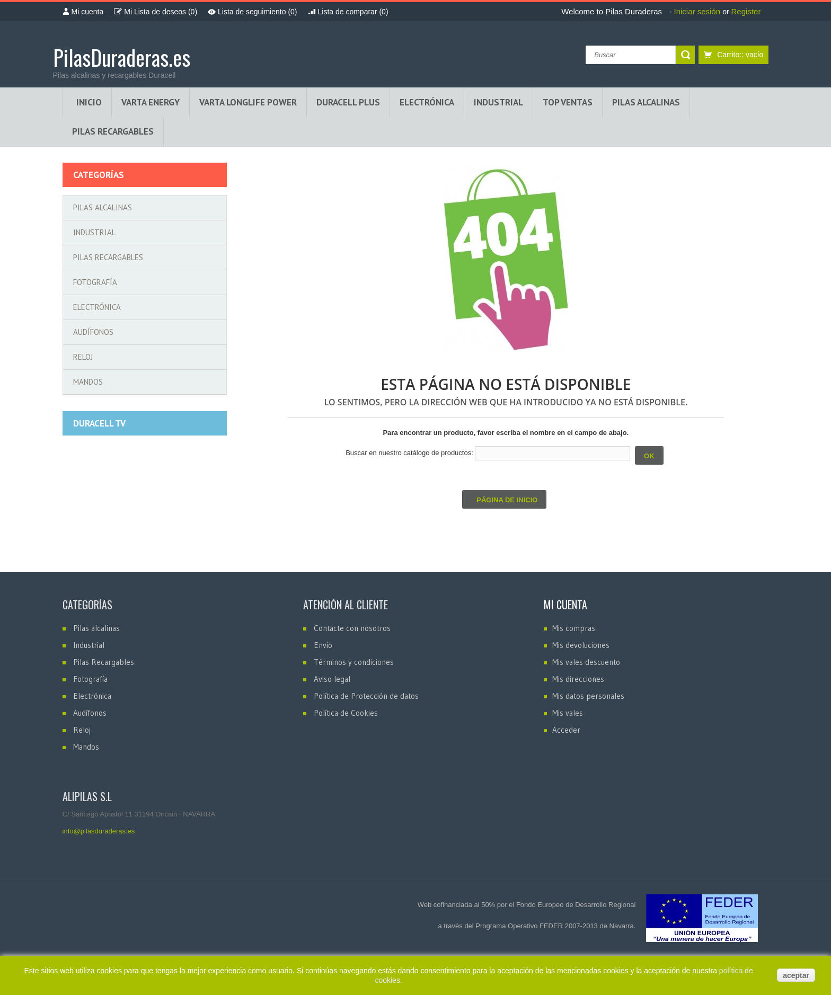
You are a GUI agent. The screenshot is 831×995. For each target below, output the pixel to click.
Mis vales (567, 713)
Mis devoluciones (580, 645)
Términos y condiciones (354, 662)
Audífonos (93, 332)
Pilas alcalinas (102, 207)
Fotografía (95, 282)
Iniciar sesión (698, 11)
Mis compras (573, 628)
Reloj (83, 357)
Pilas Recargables (108, 257)
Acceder (566, 730)
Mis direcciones (578, 679)
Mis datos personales (588, 696)
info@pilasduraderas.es (99, 831)
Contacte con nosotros (352, 628)
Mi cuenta (565, 604)
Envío (323, 645)
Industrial (94, 232)
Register (746, 11)
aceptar (796, 975)
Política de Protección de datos (366, 696)
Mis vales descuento (586, 662)
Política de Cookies (346, 713)
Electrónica (97, 307)
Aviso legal (332, 679)
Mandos (88, 382)
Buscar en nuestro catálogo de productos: (409, 453)
